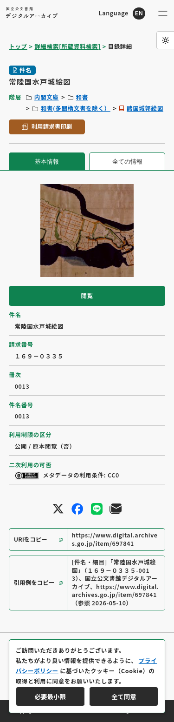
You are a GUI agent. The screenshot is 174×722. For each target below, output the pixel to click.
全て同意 (123, 696)
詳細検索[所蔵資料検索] (67, 46)
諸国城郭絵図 (145, 108)
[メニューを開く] (163, 13)
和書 (82, 97)
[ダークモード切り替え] (165, 40)
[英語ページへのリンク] (122, 13)
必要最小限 (50, 696)
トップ (18, 46)
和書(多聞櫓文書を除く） (75, 108)
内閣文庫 (46, 97)
